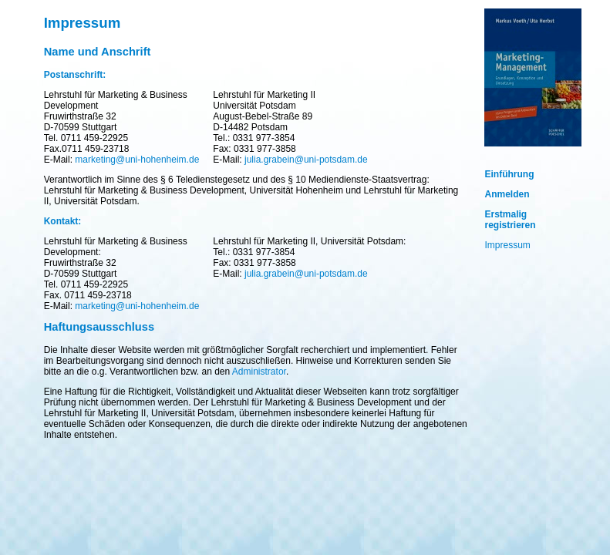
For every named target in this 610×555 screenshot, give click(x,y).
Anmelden (507, 194)
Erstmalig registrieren (510, 219)
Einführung (509, 174)
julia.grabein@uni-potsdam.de (306, 159)
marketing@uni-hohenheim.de (137, 159)
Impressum (508, 245)
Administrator (259, 371)
